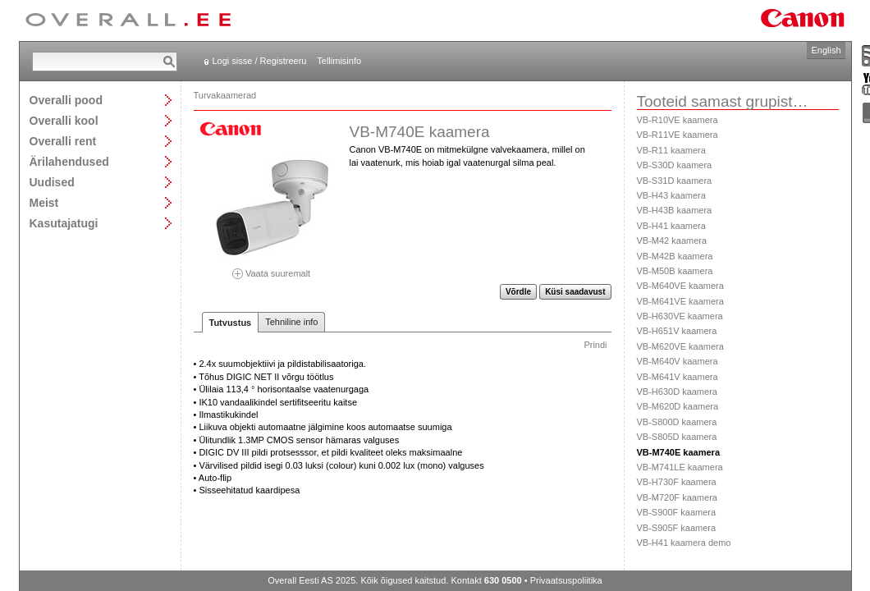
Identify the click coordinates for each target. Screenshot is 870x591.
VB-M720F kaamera (677, 497)
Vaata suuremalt (271, 268)
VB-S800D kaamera (677, 422)
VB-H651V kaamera (677, 331)
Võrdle (518, 291)
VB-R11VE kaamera (677, 135)
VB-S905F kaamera (677, 528)
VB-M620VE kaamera (680, 346)
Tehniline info (291, 322)
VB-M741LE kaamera (680, 467)
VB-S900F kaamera (677, 512)
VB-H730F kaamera (677, 482)
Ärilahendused (69, 161)
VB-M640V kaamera (677, 361)
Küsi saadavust (575, 291)
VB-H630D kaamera (677, 391)
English (825, 50)
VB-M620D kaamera (678, 406)
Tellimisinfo (339, 61)
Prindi (595, 345)
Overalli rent (63, 141)
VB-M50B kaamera (675, 271)
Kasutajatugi (64, 223)
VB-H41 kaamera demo (684, 542)
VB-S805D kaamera (677, 437)
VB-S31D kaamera (674, 181)
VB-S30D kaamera (674, 165)
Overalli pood (66, 100)
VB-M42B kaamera (675, 256)
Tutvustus (230, 323)
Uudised (52, 182)
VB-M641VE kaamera (680, 301)
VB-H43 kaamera (671, 195)
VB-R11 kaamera (671, 150)
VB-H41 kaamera (671, 226)
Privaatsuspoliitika (566, 580)
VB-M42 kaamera (672, 240)
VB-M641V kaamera (677, 377)
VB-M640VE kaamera (680, 286)
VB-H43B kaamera (674, 210)
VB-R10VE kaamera (677, 120)
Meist (44, 202)
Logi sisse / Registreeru (260, 61)
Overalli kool (64, 120)
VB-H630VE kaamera (680, 316)
